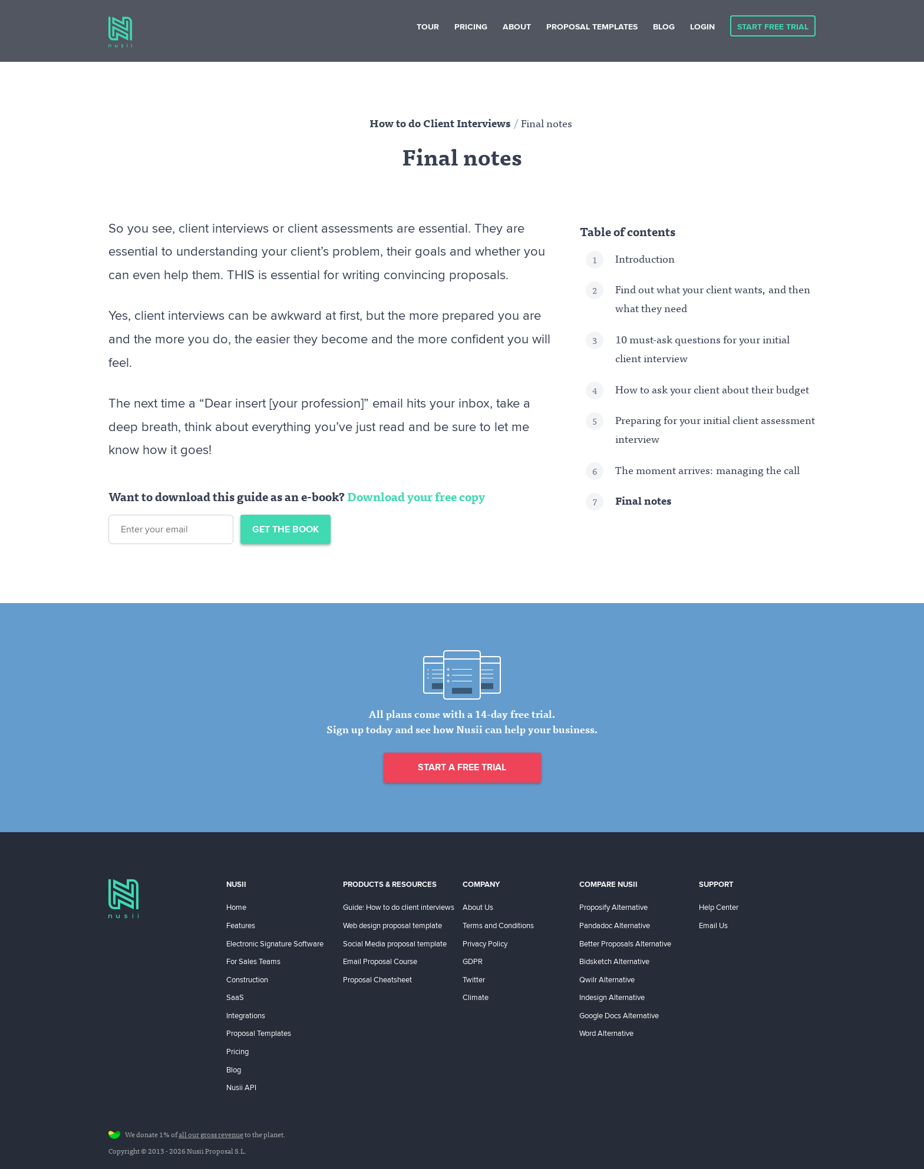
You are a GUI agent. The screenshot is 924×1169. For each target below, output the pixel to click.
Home (236, 907)
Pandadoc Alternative (614, 925)
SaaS (235, 997)
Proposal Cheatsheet (377, 979)
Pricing (470, 26)
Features (240, 925)
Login (702, 26)
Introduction (645, 260)
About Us (478, 907)
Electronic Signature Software (275, 943)
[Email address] (170, 529)
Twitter (474, 979)
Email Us (713, 925)
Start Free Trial (772, 26)
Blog (664, 26)
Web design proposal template (392, 925)
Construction (247, 979)
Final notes (643, 502)
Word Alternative (606, 1033)
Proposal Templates (592, 26)
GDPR (473, 961)
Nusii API (241, 1087)
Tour (428, 26)
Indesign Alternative (612, 997)
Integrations (245, 1015)
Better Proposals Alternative (625, 943)
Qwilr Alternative (607, 979)
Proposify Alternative (613, 907)
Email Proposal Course (380, 961)
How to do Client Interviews (439, 125)
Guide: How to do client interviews (398, 907)
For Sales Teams (253, 961)
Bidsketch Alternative (614, 961)
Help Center (718, 907)
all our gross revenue (211, 1135)
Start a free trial (462, 767)
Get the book (285, 529)
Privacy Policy (485, 943)
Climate (476, 997)
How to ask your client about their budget (712, 391)
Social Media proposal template (395, 943)
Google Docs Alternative (619, 1015)
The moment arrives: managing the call (707, 471)
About (517, 26)
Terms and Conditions (498, 925)
